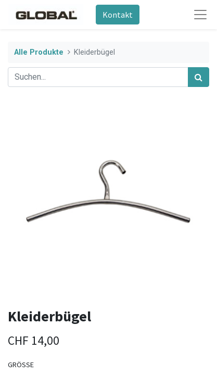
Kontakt (118, 14)
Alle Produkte (38, 52)
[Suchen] (198, 77)
